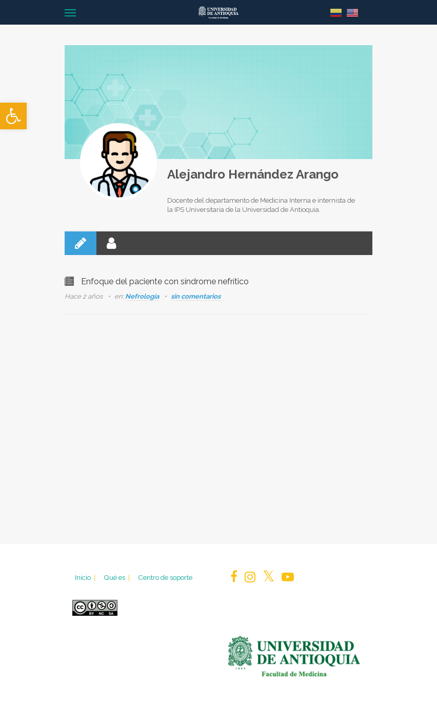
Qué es (117, 577)
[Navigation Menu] (70, 12)
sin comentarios (196, 296)
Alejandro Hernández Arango (253, 174)
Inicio (86, 577)
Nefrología (142, 296)
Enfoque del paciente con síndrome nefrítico (165, 281)
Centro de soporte (165, 577)
